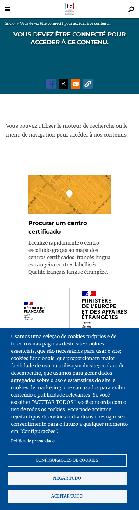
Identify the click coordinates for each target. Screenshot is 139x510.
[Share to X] (63, 84)
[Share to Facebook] (51, 84)
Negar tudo (67, 478)
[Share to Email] (75, 84)
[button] (88, 84)
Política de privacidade (33, 441)
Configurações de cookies (67, 460)
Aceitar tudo (67, 496)
